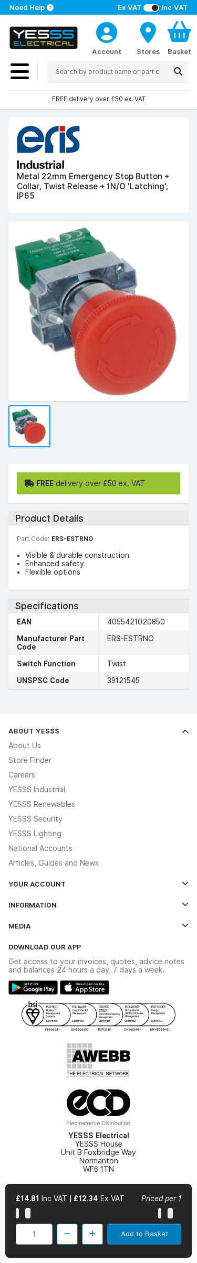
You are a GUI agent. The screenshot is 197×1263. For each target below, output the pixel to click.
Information (98, 905)
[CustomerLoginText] (106, 31)
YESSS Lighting (34, 833)
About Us (24, 745)
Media (98, 926)
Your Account (98, 884)
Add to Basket (144, 1233)
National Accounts (40, 848)
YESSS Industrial (36, 789)
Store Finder (29, 760)
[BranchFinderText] (148, 38)
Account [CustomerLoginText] (106, 51)
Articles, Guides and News (53, 863)
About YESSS (98, 731)
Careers (21, 775)
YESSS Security (35, 819)
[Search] (178, 71)
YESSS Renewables (41, 804)
